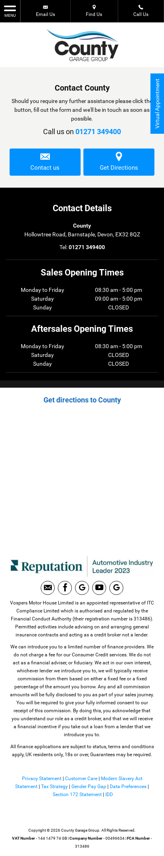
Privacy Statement (41, 778)
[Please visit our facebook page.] (65, 588)
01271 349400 (98, 131)
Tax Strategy (54, 786)
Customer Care (81, 778)
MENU (10, 11)
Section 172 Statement (77, 794)
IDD (109, 794)
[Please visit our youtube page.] (99, 588)
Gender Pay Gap (88, 786)
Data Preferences (128, 786)
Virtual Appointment (157, 104)
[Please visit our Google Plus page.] (82, 588)
